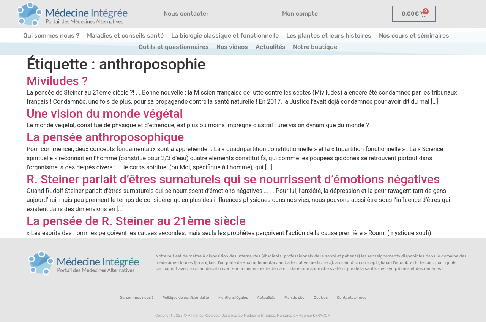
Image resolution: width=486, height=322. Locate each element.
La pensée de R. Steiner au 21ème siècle (136, 221)
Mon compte (300, 13)
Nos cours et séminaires (414, 35)
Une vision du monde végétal (105, 113)
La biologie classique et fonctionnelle (225, 35)
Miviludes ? (57, 81)
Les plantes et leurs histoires (328, 35)
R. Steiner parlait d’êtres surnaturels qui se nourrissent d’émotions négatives (233, 179)
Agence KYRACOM (315, 315)
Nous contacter (186, 13)
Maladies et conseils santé (125, 35)
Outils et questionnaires (174, 47)
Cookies (321, 297)
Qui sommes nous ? (51, 35)
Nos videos (232, 47)
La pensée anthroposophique (105, 137)
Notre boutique (315, 47)
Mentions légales (233, 297)
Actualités (271, 47)
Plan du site (294, 297)
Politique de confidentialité (186, 297)
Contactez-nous (351, 297)
